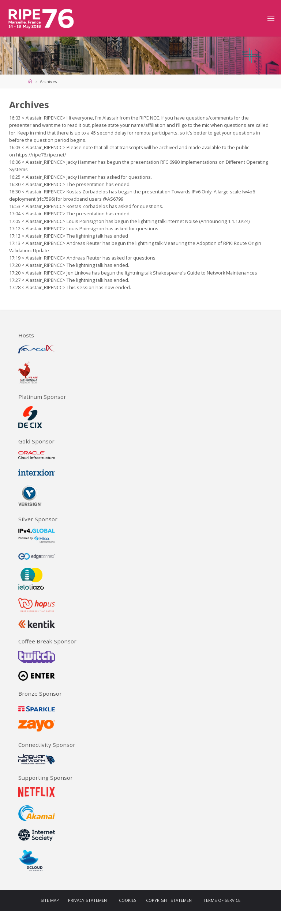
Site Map (50, 900)
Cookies (127, 900)
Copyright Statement (170, 900)
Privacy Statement (88, 900)
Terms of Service (221, 900)
